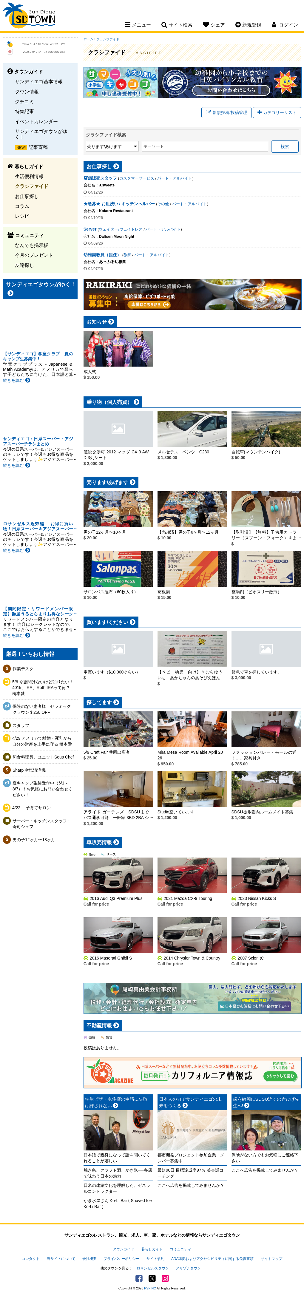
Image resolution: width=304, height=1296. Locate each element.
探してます (99, 702)
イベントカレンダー (36, 121)
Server (90, 229)
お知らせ (97, 322)
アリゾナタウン (188, 1268)
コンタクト (31, 1259)
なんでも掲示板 (31, 245)
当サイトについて (61, 1259)
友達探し (24, 265)
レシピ (22, 216)
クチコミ (24, 101)
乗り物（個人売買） (109, 402)
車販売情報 (99, 842)
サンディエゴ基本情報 (39, 81)
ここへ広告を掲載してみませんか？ (191, 1185)
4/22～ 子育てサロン (31, 807)
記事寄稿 (38, 147)
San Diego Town (29, 16)
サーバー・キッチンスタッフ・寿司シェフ (42, 823)
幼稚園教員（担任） (102, 254)
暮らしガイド (152, 1249)
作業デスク (23, 668)
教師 (127, 255)
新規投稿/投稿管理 (226, 112)
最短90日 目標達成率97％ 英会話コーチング (190, 1173)
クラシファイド (31, 186)
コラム (22, 206)
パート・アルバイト (174, 178)
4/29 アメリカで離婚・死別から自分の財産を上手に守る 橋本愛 (42, 741)
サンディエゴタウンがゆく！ (41, 134)
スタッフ (21, 725)
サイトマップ (271, 1259)
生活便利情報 (29, 176)
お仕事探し (27, 196)
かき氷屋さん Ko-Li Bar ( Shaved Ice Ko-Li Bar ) (118, 1203)
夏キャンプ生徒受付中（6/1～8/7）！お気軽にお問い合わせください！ (42, 789)
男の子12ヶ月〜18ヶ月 (34, 839)
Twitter (152, 1278)
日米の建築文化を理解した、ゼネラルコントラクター (117, 1188)
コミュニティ (180, 1249)
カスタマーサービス (136, 178)
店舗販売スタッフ (100, 178)
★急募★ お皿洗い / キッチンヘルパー (119, 203)
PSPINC (150, 1288)
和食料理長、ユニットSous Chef (43, 757)
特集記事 (24, 111)
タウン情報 (27, 91)
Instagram (165, 1278)
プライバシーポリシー (121, 1259)
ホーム (88, 39)
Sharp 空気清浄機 (29, 770)
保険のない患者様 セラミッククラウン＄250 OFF (42, 709)
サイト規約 (155, 1259)
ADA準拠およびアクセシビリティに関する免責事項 (212, 1259)
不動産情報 (99, 1025)
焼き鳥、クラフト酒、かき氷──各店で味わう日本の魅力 (118, 1173)
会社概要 (89, 1259)
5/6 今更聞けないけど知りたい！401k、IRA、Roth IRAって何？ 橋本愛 (42, 687)
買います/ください (108, 622)
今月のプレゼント (34, 255)
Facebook (139, 1278)
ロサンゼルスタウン (153, 1268)
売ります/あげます (108, 482)
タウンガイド (123, 1249)
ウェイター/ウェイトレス (121, 229)
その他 (163, 204)
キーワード (153, 146)
